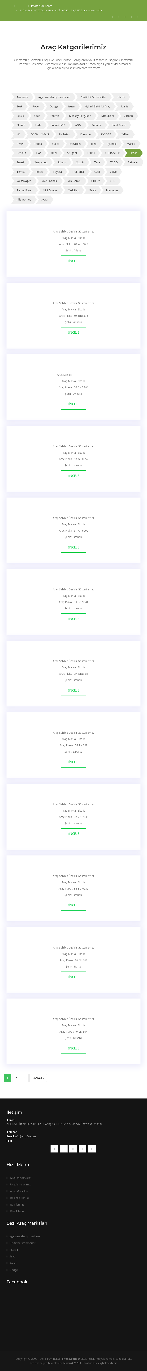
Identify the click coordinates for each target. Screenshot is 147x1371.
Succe (55, 144)
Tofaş (39, 172)
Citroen (128, 116)
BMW (20, 144)
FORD (91, 153)
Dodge (54, 106)
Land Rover (119, 125)
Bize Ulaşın (15, 1211)
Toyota (57, 172)
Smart (20, 162)
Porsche (96, 125)
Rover (36, 106)
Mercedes (112, 190)
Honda (38, 144)
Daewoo (85, 134)
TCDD (114, 162)
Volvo (113, 172)
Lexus (20, 116)
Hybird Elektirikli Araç (97, 106)
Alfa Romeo (24, 199)
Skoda (133, 153)
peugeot (72, 153)
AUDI (45, 199)
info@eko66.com (40, 6)
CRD (112, 181)
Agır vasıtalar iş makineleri (54, 97)
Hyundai (112, 144)
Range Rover (25, 190)
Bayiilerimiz (15, 1204)
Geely (92, 190)
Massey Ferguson (80, 116)
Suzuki (80, 162)
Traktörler (78, 172)
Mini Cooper (50, 190)
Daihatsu (64, 134)
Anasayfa (22, 97)
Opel (54, 153)
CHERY (95, 181)
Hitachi (121, 97)
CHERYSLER (112, 153)
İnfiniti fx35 (58, 125)
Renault (21, 153)
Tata (97, 162)
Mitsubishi (107, 116)
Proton (54, 116)
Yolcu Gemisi (49, 181)
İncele (73, 261)
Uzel (97, 172)
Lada (38, 125)
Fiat (38, 153)
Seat (19, 106)
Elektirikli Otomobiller (93, 97)
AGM (78, 125)
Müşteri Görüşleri (19, 1177)
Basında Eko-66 (18, 1198)
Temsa (21, 172)
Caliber (125, 134)
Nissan (21, 125)
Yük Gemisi (74, 181)
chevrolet (75, 144)
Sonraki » (38, 1078)
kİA (18, 134)
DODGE (106, 134)
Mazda (131, 144)
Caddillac (73, 190)
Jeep (93, 144)
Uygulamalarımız (19, 1184)
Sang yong (40, 162)
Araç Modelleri (17, 1191)
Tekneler (133, 162)
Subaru (61, 162)
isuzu (71, 106)
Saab (37, 116)
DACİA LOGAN (40, 134)
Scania (124, 106)
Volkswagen (24, 181)
